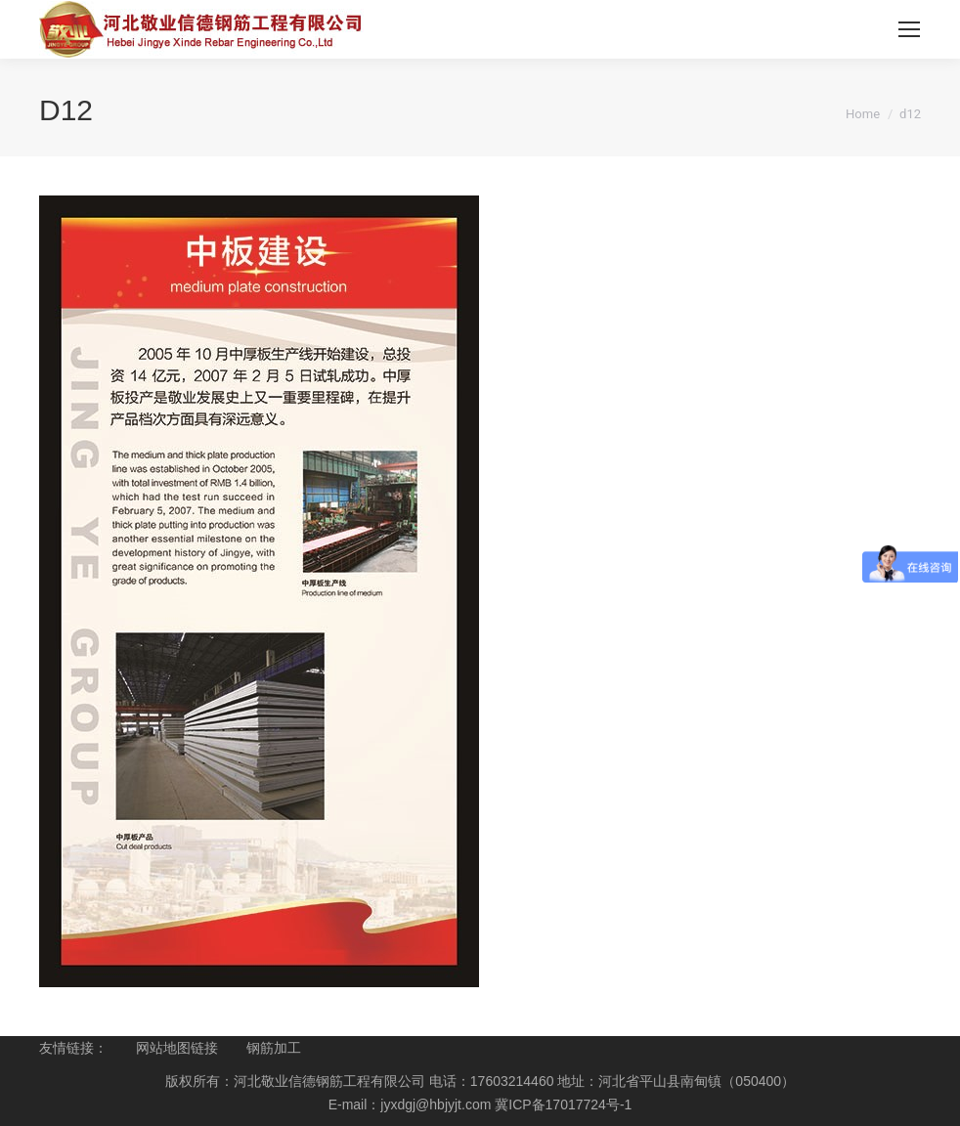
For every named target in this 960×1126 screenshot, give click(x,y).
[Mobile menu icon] (909, 29)
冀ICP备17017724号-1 (563, 1104)
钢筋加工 (273, 1048)
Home (863, 114)
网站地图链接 (177, 1048)
